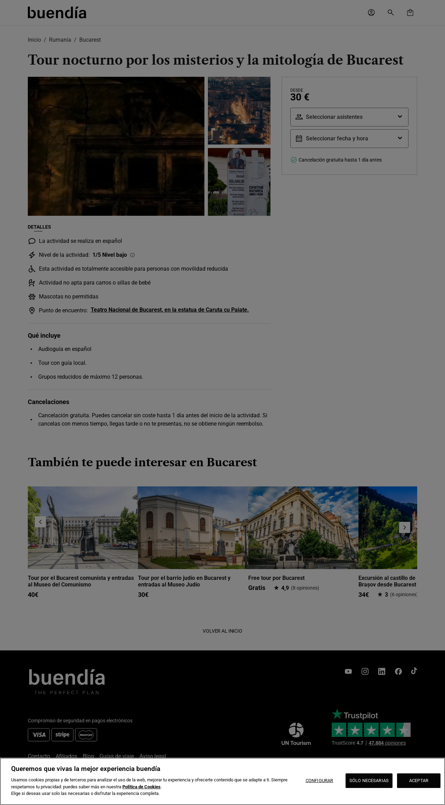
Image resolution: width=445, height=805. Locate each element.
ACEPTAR (418, 780)
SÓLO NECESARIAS (369, 780)
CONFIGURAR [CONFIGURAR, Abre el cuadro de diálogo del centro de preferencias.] (319, 780)
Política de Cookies (141, 786)
